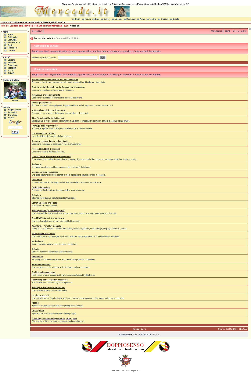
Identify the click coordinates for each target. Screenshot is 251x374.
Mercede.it (37, 31)
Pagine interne (14, 110)
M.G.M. (11, 70)
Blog (97, 19)
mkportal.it (135, 370)
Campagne (12, 65)
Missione (12, 63)
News (142, 19)
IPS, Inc (155, 334)
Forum (88, 19)
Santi (10, 45)
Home (78, 19)
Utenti (227, 31)
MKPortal (115, 370)
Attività (11, 73)
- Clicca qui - (75, 26)
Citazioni (165, 19)
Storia (10, 35)
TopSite (152, 19)
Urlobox (118, 19)
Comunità (12, 40)
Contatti (11, 50)
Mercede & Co (14, 42)
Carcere (11, 60)
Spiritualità (13, 37)
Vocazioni (12, 68)
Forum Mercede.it (43, 38)
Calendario (216, 31)
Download (130, 19)
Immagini (12, 112)
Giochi (176, 19)
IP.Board (134, 334)
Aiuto (243, 31)
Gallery (107, 19)
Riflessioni (12, 48)
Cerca (236, 31)
